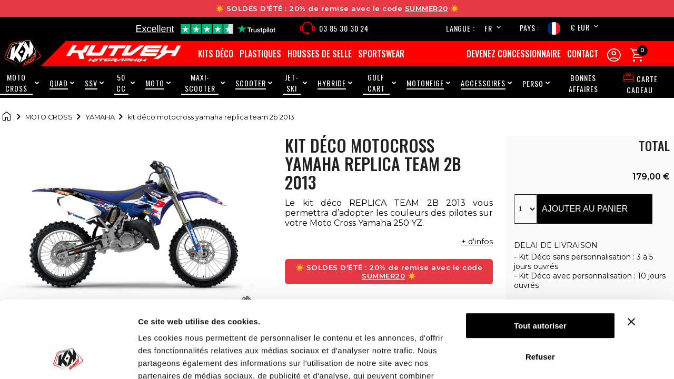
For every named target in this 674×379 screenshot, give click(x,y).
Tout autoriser (540, 254)
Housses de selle (320, 53)
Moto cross (49, 117)
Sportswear (381, 53)
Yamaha (100, 117)
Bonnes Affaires (583, 83)
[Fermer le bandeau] (644, 250)
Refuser (540, 284)
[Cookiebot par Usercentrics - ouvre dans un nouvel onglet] (68, 358)
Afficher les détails (173, 358)
